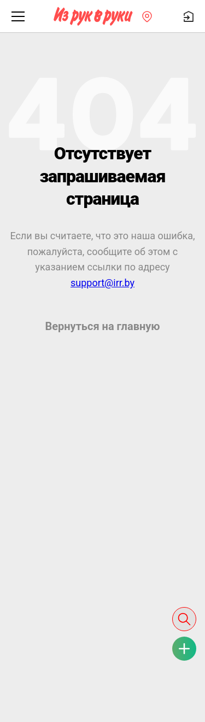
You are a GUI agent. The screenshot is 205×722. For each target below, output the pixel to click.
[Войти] (188, 16)
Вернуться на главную (102, 326)
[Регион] (147, 16)
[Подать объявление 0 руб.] (184, 649)
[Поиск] (184, 619)
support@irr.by (102, 282)
